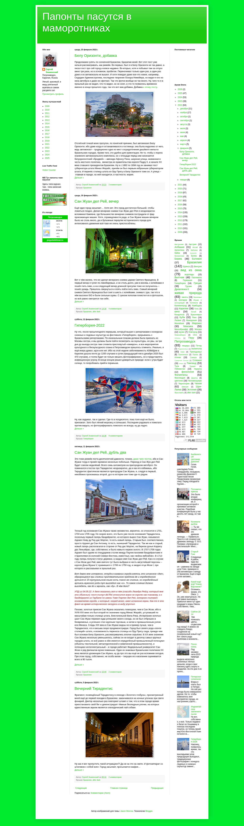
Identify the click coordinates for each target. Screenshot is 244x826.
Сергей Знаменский (52, 70)
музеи (182, 332)
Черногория (183, 383)
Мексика (188, 326)
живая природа (188, 293)
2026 (180, 89)
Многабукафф (181, 329)
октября (184, 116)
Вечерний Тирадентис (94, 688)
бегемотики (179, 256)
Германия (187, 280)
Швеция (185, 387)
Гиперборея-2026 (196, 740)
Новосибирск (180, 335)
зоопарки (183, 300)
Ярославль (179, 393)
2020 (180, 189)
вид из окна (191, 270)
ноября (183, 112)
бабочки (194, 250)
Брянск (186, 266)
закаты (184, 297)
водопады (189, 274)
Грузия (188, 286)
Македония (191, 320)
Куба (182, 317)
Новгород (192, 332)
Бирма (178, 258)
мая (182, 136)
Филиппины (181, 374)
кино (177, 311)
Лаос (194, 317)
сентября (184, 120)
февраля (184, 148)
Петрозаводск (55, 217)
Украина (198, 369)
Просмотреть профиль (53, 94)
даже (136, 459)
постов (147, 459)
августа (184, 124)
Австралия (179, 244)
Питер (199, 346)
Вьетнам (179, 277)
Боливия (197, 258)
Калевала (194, 303)
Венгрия (198, 266)
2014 (47, 123)
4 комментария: (115, 309)
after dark (96, 312)
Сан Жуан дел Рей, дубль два (100, 452)
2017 (47, 134)
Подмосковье (183, 349)
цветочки (179, 381)
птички (178, 357)
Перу (191, 337)
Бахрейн (193, 253)
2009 (47, 106)
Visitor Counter (49, 170)
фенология (187, 371)
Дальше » (79, 178)
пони (182, 352)
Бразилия (87, 188)
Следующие (81, 788)
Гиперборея (88, 439)
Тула (177, 366)
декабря (184, 108)
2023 (47, 151)
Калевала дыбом (195, 523)
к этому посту (150, 87)
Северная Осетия (181, 360)
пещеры (186, 346)
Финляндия (180, 378)
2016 (47, 130)
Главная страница (119, 788)
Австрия (193, 244)
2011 (47, 113)
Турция (192, 366)
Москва (198, 329)
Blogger (148, 811)
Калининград (181, 305)
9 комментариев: (116, 436)
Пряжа (195, 355)
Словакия (197, 360)
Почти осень (194, 645)
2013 (47, 120)
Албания (179, 247)
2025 (47, 158)
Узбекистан (180, 369)
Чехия (198, 383)
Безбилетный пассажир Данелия (196, 458)
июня (183, 132)
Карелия (183, 308)
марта (183, 144)
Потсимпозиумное (196, 490)
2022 (47, 148)
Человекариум (195, 381)
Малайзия (179, 323)
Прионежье (183, 355)
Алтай (195, 247)
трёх (141, 459)
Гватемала (197, 277)
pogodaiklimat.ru (55, 240)
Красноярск (196, 314)
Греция (198, 283)
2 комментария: (115, 185)
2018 (47, 137)
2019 (47, 141)
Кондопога (179, 314)
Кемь (196, 309)
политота (196, 348)
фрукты (194, 378)
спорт (181, 363)
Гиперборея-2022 (90, 325)
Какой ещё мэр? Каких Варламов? (196, 584)
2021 (47, 144)
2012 (47, 116)
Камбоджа (197, 305)
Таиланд (191, 363)
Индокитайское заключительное (196, 710)
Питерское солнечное (196, 678)
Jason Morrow (126, 811)
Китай (193, 312)
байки (177, 253)
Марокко (197, 323)
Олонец (177, 338)
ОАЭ (195, 335)
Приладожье (196, 352)
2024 (47, 154)
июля (183, 128)
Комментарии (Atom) (100, 793)
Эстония (192, 389)
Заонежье (197, 297)
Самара (193, 357)
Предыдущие (157, 788)
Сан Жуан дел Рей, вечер (97, 201)
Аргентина (179, 250)
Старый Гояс (194, 552)
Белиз (194, 256)
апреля (183, 140)
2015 (47, 127)
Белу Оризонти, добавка (96, 55)
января (183, 180)
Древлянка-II (182, 289)
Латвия (178, 320)
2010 (47, 110)
